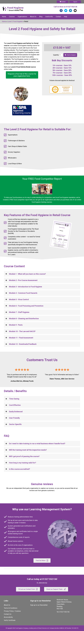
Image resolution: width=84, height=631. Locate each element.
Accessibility (8, 617)
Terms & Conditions (10, 608)
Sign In (75, 1)
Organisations (22, 17)
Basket (62, 1)
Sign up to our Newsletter (39, 605)
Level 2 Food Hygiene (15, 21)
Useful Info (49, 17)
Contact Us (7, 614)
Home (4, 17)
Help (65, 17)
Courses (12, 17)
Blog (40, 17)
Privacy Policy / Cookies (12, 611)
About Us (33, 17)
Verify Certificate (9, 620)
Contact (58, 17)
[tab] (42, 274)
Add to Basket (70, 55)
